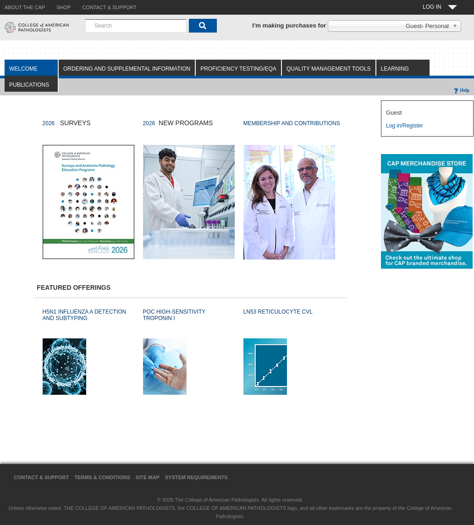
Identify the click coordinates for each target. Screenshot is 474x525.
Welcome (23, 69)
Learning (395, 69)
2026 (49, 123)
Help (460, 90)
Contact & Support (41, 477)
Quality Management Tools (329, 69)
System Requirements (196, 477)
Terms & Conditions (102, 477)
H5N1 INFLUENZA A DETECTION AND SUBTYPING (85, 315)
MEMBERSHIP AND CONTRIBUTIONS (291, 123)
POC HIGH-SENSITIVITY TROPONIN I (174, 315)
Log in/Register (404, 125)
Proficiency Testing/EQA (238, 69)
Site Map (148, 477)
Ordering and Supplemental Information (126, 69)
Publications (29, 85)
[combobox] (136, 26)
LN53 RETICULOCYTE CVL (278, 312)
